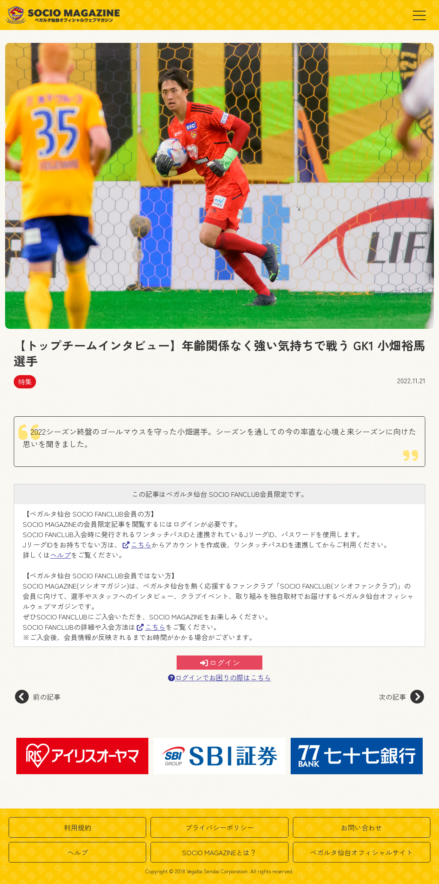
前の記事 (37, 697)
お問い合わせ (361, 827)
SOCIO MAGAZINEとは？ (219, 852)
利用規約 (77, 827)
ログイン (220, 662)
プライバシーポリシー (219, 827)
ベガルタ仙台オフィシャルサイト (361, 852)
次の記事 (401, 697)
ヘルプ (60, 555)
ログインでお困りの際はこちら (219, 677)
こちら (137, 544)
